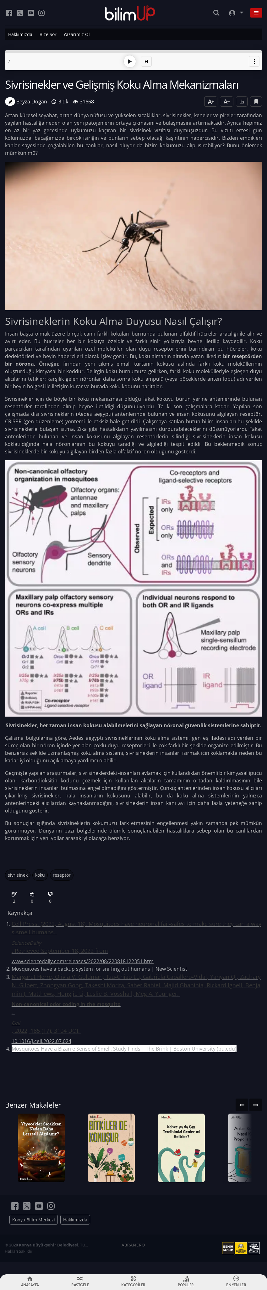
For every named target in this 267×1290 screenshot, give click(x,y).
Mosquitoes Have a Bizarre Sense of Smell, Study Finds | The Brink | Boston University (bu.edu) (124, 1048)
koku (40, 874)
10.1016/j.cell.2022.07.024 (41, 1040)
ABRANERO (133, 1257)
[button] (254, 60)
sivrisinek (18, 874)
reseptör (62, 874)
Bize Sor (48, 34)
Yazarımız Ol (76, 34)
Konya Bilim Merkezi (33, 1232)
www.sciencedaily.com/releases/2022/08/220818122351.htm (83, 960)
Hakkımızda (20, 34)
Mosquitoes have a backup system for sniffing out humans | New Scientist (99, 968)
